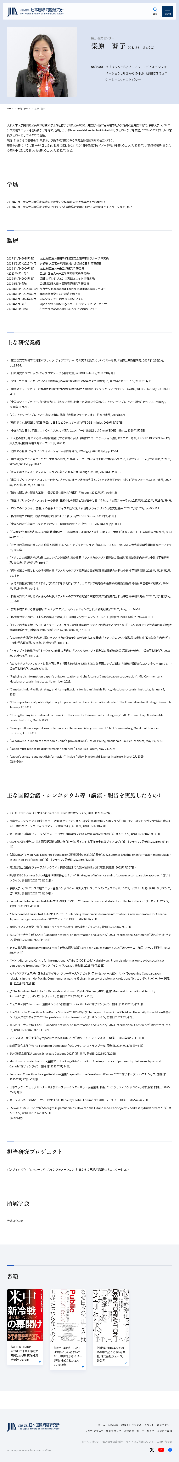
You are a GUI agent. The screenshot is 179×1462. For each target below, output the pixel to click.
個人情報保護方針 (113, 1441)
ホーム (102, 1425)
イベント (149, 1425)
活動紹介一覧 (131, 1431)
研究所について (94, 1431)
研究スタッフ (113, 1431)
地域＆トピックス (131, 1425)
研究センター (164, 1425)
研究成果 (113, 1425)
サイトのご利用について (140, 1441)
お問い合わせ (164, 1441)
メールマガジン (90, 1441)
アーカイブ (148, 1431)
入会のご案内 (164, 1431)
